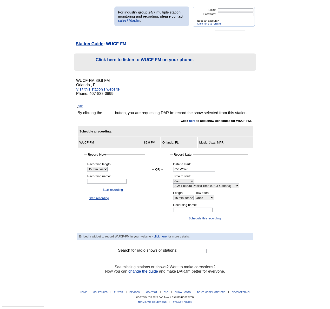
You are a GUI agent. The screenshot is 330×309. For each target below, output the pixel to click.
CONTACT (152, 292)
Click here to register (209, 23)
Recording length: (99, 164)
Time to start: (182, 176)
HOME (83, 292)
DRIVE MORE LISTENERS (211, 292)
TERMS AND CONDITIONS (152, 302)
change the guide (143, 271)
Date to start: (182, 164)
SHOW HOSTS (183, 292)
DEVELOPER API (241, 292)
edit (80, 106)
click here (160, 236)
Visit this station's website (98, 89)
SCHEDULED (100, 292)
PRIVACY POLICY (182, 302)
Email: (212, 9)
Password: (210, 14)
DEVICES (135, 292)
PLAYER (119, 292)
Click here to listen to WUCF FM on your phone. (135, 62)
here (192, 121)
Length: (178, 193)
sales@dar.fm (129, 20)
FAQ (166, 292)
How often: (202, 193)
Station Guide (89, 43)
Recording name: (99, 176)
